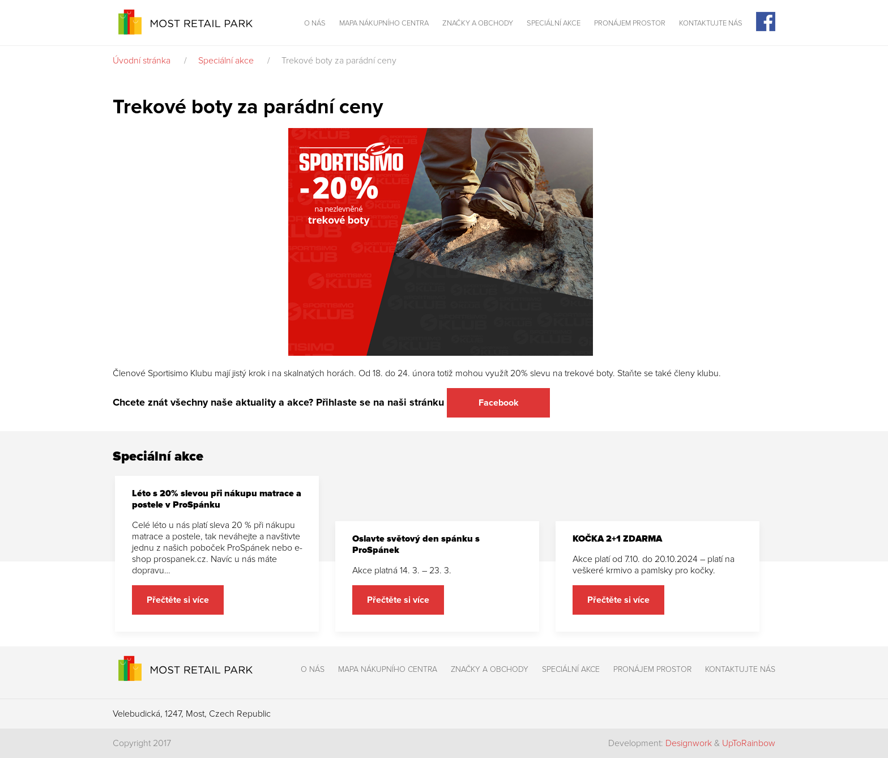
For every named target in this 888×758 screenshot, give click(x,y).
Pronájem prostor (629, 23)
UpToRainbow (748, 743)
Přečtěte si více (178, 600)
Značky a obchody (477, 23)
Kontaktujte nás (710, 23)
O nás (315, 23)
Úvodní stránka (141, 60)
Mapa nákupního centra (384, 23)
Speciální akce (553, 23)
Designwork (688, 743)
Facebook (499, 402)
